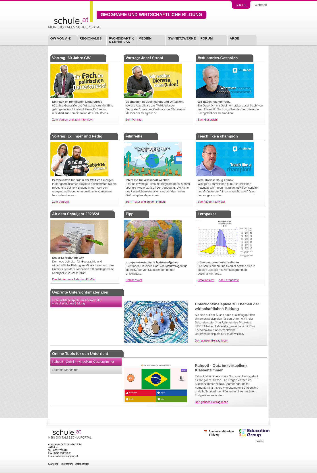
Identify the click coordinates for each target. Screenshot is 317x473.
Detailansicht (134, 280)
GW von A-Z (60, 38)
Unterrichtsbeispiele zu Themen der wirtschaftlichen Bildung (77, 301)
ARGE (234, 38)
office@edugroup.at (67, 456)
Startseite (53, 464)
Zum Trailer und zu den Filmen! (146, 201)
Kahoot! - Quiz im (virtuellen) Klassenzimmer (83, 361)
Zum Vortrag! (134, 119)
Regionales (91, 38)
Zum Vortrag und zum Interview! (72, 119)
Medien (145, 38)
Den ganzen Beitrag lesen (211, 340)
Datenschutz (82, 464)
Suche (241, 5)
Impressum (67, 464)
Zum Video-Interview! (211, 201)
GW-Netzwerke (182, 38)
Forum (207, 38)
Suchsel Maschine (65, 370)
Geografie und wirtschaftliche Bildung (151, 15)
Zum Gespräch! (208, 119)
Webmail (261, 4)
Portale (259, 441)
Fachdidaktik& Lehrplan (121, 40)
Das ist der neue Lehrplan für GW (73, 279)
